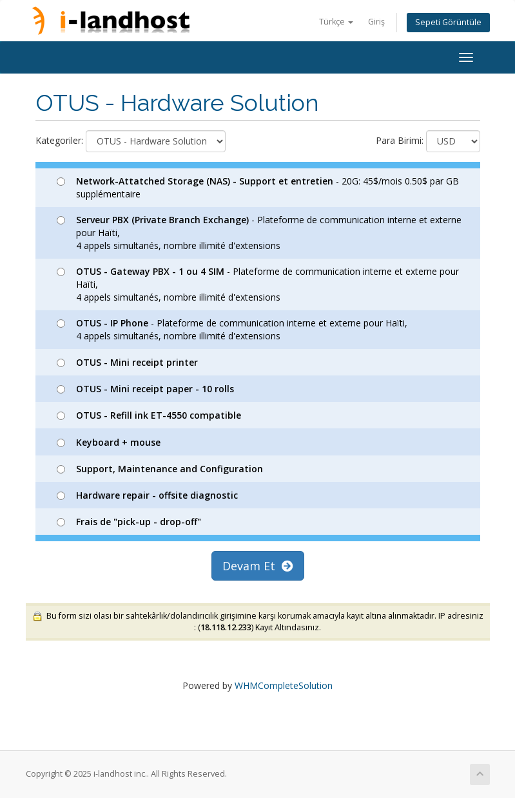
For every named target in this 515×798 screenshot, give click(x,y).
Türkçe (336, 21)
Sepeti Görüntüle (448, 22)
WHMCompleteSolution (284, 685)
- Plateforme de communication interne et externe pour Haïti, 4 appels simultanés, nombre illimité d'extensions (259, 233)
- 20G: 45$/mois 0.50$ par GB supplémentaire (258, 187)
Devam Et (257, 566)
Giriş (376, 21)
